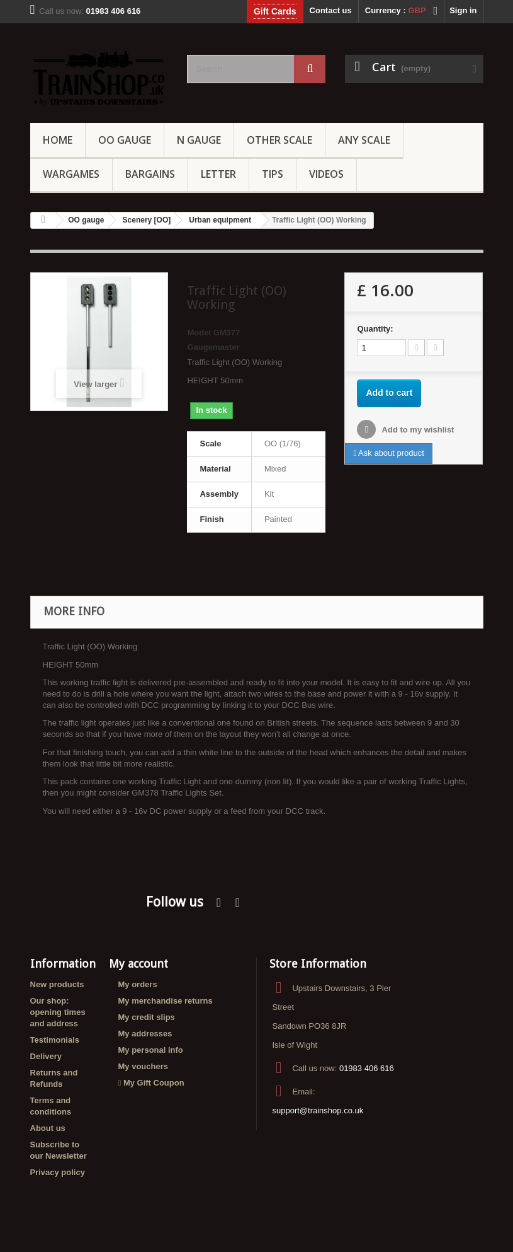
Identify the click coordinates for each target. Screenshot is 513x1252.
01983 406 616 (366, 1068)
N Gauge (199, 140)
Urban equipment (220, 220)
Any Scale (364, 140)
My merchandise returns (165, 1001)
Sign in (462, 10)
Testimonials (55, 1040)
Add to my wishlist (417, 429)
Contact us (331, 10)
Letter (218, 174)
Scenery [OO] (147, 220)
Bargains (150, 174)
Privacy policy (57, 1172)
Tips (272, 174)
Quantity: (375, 328)
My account (138, 963)
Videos (326, 174)
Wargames (71, 174)
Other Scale (279, 140)
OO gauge (124, 140)
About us (47, 1128)
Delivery (46, 1056)
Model (199, 332)
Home (57, 140)
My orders (137, 984)
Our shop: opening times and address (58, 1012)
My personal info (150, 1050)
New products (57, 984)
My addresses (145, 1033)
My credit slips (146, 1017)
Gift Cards (275, 11)
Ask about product (388, 453)
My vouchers (143, 1066)
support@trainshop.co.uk (317, 1110)
